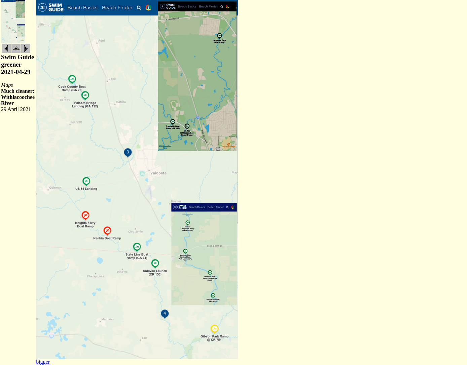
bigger (43, 362)
